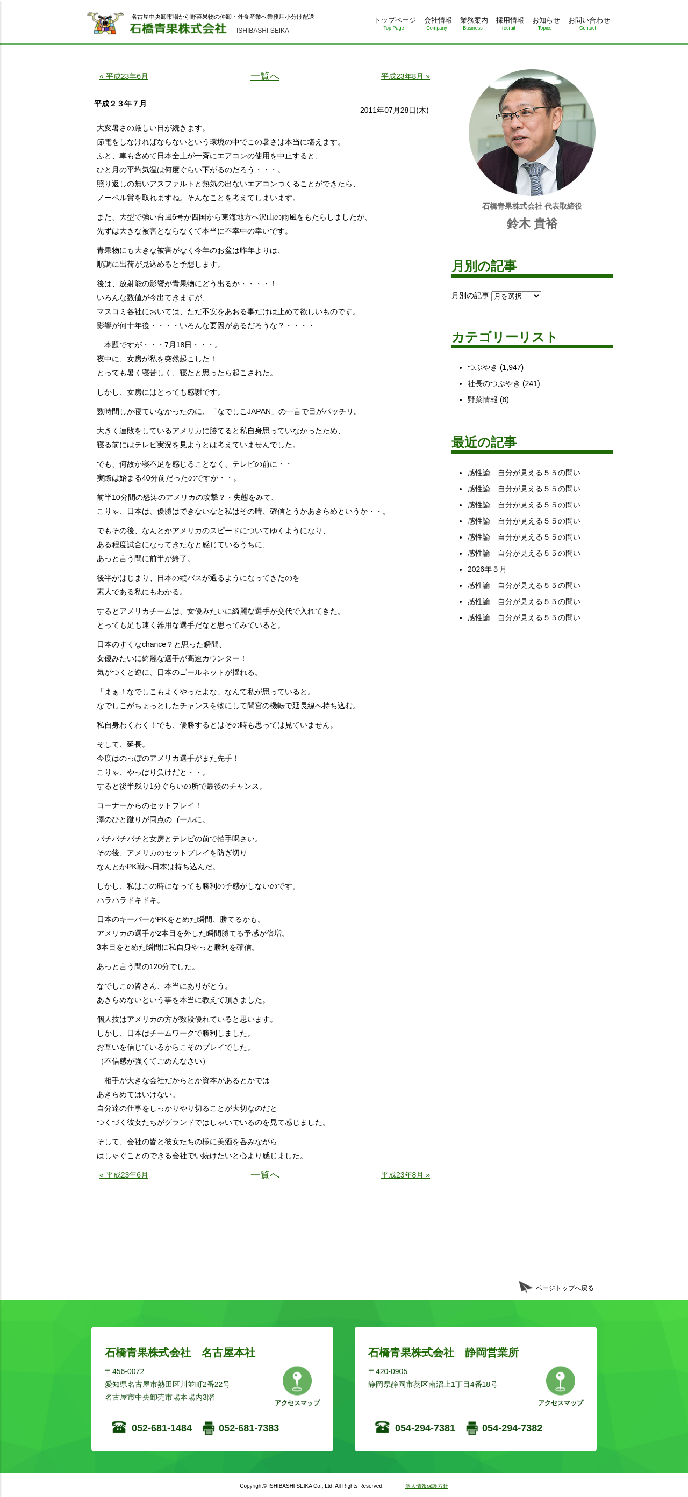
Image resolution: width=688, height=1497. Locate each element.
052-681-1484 (162, 1428)
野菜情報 (483, 399)
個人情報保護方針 (426, 1486)
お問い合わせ (588, 25)
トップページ (394, 25)
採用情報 (509, 25)
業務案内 (473, 25)
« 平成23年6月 (123, 76)
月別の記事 (470, 295)
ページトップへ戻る (565, 1288)
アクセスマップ (297, 1403)
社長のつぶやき (494, 383)
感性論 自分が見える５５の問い (524, 472)
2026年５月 (487, 569)
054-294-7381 (425, 1428)
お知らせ (545, 25)
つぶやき (483, 367)
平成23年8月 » (405, 76)
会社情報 (437, 25)
